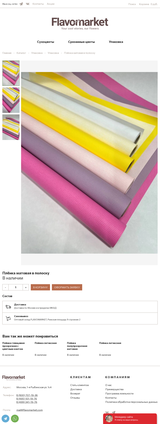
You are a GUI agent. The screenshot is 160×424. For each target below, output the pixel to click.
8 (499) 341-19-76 (26, 401)
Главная (6, 52)
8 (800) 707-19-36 (27, 395)
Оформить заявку (67, 287)
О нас (108, 384)
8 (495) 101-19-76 (26, 398)
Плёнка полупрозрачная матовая (77, 345)
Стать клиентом (79, 384)
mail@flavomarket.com (29, 409)
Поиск (132, 3)
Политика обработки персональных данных (131, 401)
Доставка (76, 389)
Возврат (75, 393)
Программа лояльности (119, 393)
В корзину (40, 287)
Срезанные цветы (81, 41)
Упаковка (116, 41)
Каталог (21, 52)
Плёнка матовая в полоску (79, 52)
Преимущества (114, 389)
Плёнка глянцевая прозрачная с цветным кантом (13, 345)
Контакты (38, 3)
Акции (50, 3)
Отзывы (75, 397)
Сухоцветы (45, 41)
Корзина (148, 3)
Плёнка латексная (46, 342)
